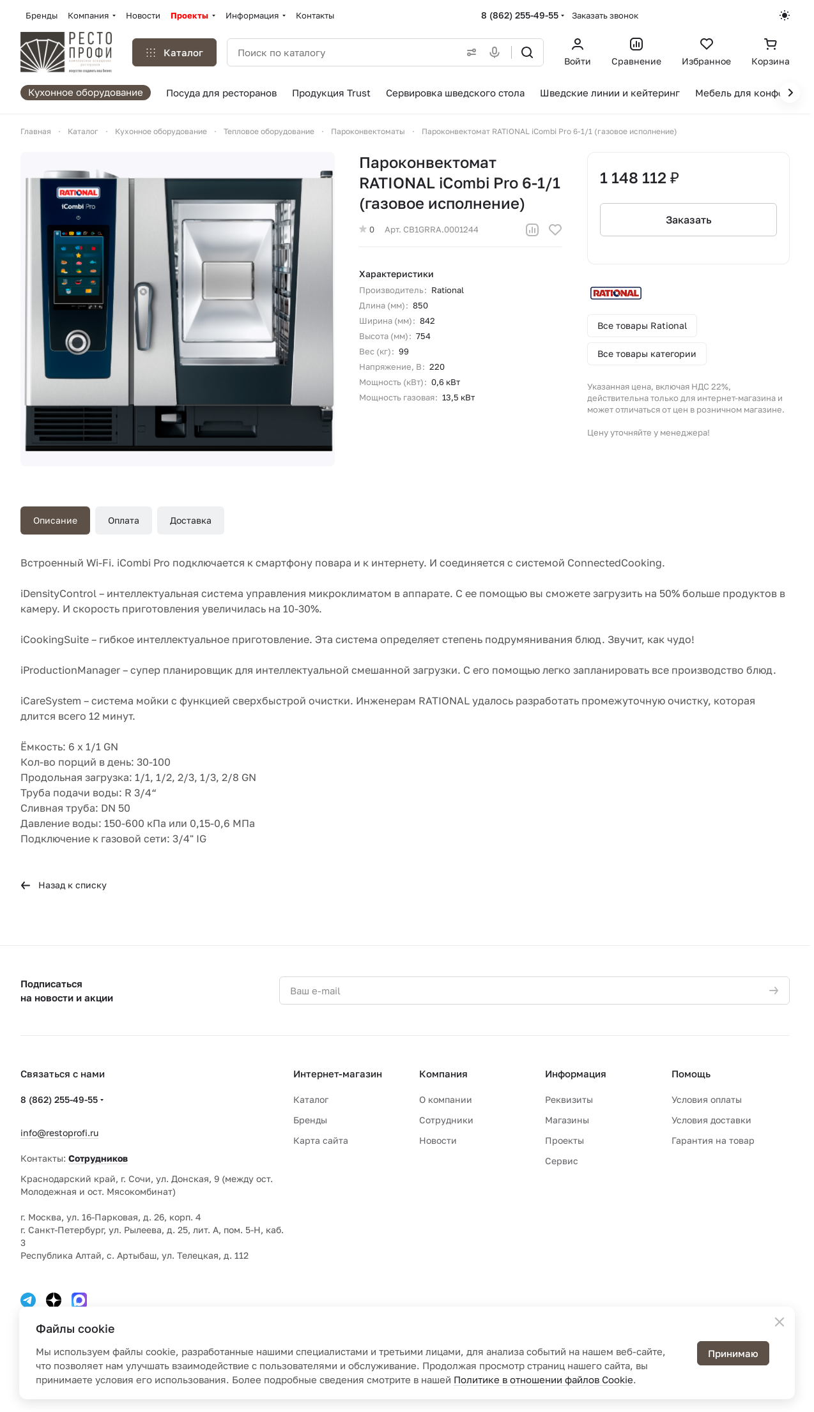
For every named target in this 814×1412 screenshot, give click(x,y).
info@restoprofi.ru (59, 1132)
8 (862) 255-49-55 (519, 15)
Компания (443, 1073)
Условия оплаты (707, 1099)
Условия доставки (711, 1119)
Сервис (561, 1160)
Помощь (691, 1073)
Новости (438, 1140)
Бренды (310, 1119)
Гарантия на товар (713, 1140)
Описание (55, 520)
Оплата (123, 520)
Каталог (310, 1099)
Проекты (564, 1140)
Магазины (567, 1119)
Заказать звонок (605, 15)
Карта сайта (320, 1140)
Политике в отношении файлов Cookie (543, 1379)
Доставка (190, 520)
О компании (445, 1099)
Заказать (688, 219)
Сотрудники (446, 1119)
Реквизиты (569, 1099)
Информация (575, 1073)
